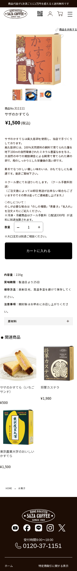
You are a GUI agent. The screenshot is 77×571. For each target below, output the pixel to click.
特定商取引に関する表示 (53, 565)
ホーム (9, 565)
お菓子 (21, 488)
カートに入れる (38, 250)
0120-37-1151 (42, 546)
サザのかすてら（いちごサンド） (17, 389)
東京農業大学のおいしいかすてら (17, 453)
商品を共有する (66, 29)
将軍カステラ (50, 387)
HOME (9, 488)
